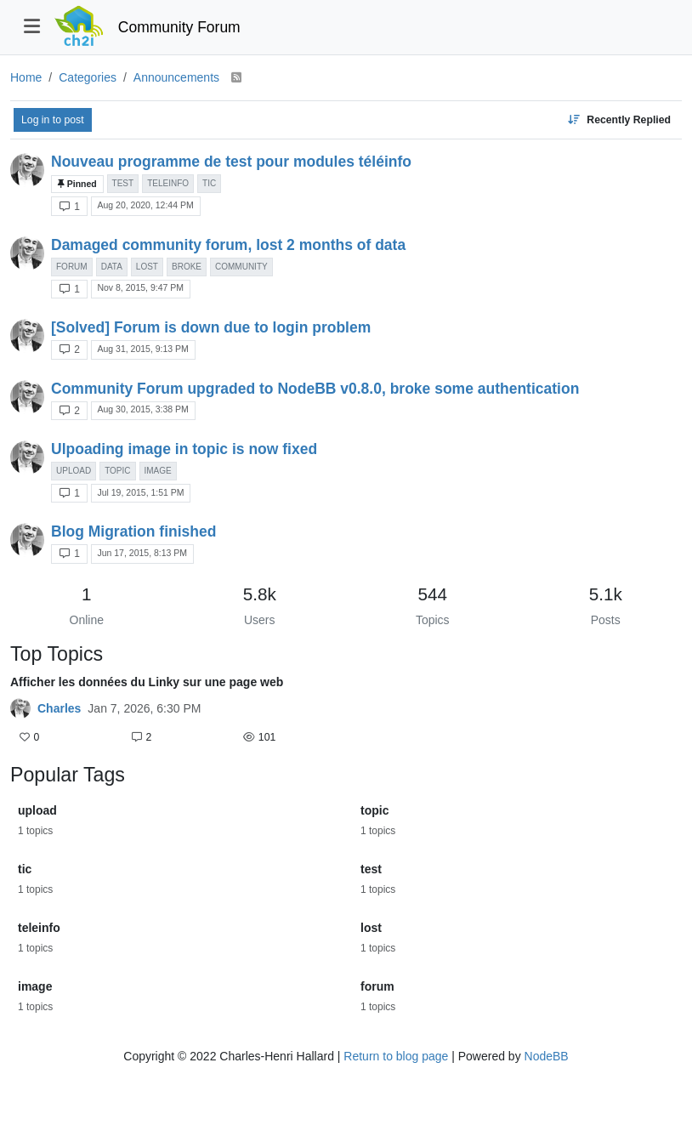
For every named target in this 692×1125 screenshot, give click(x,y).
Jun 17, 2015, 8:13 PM (142, 553)
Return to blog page (395, 1056)
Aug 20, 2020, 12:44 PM (145, 205)
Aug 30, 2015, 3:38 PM (142, 409)
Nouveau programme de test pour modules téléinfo (231, 161)
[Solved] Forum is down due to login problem (211, 327)
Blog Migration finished (133, 531)
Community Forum (179, 27)
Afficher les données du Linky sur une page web (146, 682)
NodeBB (547, 1056)
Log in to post (52, 120)
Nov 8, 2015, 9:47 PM (140, 287)
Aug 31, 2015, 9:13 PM (142, 349)
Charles (59, 708)
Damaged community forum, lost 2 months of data (228, 244)
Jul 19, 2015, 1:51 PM (140, 492)
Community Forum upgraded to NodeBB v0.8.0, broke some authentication (315, 388)
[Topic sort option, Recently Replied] (618, 120)
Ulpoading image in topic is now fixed (184, 448)
